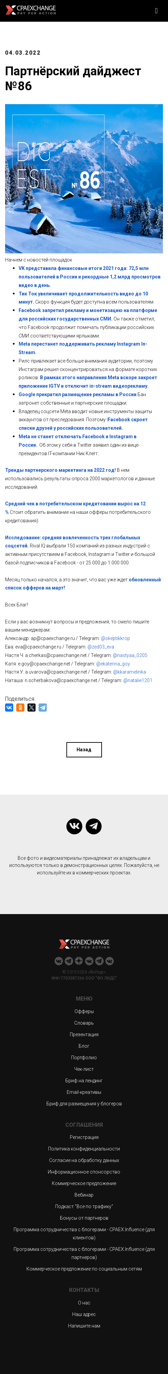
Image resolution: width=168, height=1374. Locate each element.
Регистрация (84, 1137)
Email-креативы (84, 1092)
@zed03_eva (100, 647)
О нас (84, 1302)
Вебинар (84, 1195)
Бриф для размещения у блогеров (84, 1103)
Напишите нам (84, 1326)
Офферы (84, 1011)
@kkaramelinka (129, 672)
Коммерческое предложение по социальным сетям (84, 1269)
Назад (84, 749)
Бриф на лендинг (84, 1080)
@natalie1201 (137, 680)
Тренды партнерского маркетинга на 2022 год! (60, 470)
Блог (84, 1046)
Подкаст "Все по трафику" (84, 1206)
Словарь (84, 1023)
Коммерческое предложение (84, 1183)
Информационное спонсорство (84, 1172)
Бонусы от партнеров (84, 1218)
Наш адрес (84, 1314)
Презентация (84, 1034)
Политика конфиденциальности (84, 1149)
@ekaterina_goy (113, 663)
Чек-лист (84, 1069)
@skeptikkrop (115, 638)
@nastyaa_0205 (130, 655)
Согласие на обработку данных (84, 1160)
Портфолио (84, 1057)
